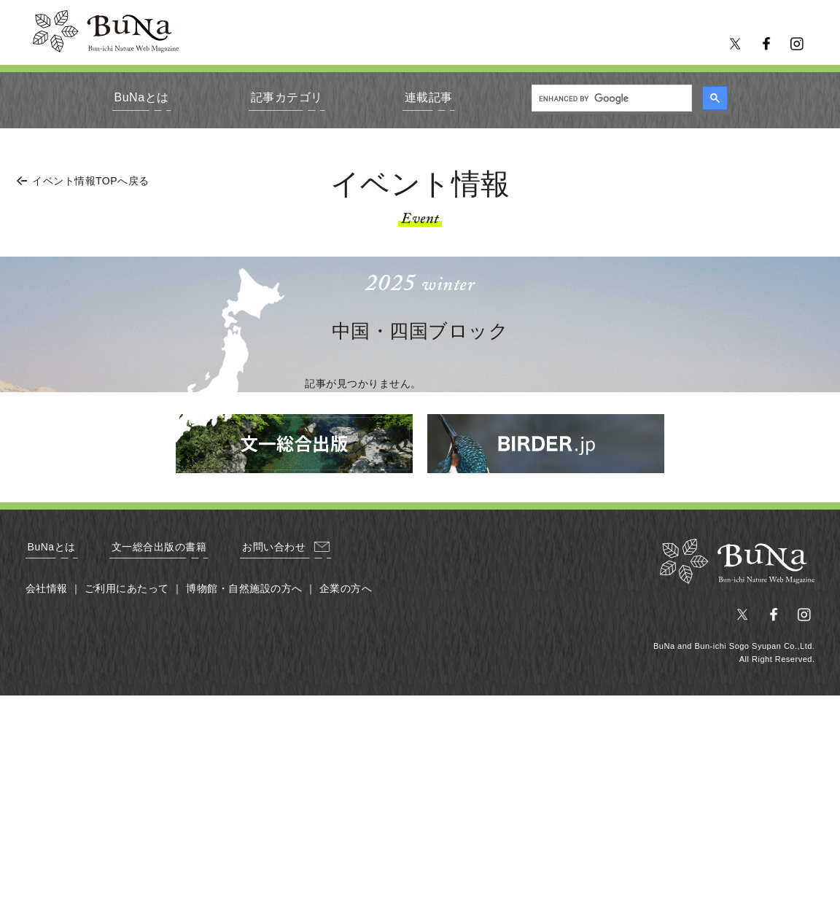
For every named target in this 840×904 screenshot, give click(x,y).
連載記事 (429, 97)
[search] (610, 98)
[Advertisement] (420, 797)
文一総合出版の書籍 (159, 547)
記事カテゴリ (287, 97)
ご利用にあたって (127, 588)
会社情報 (47, 588)
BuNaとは (141, 97)
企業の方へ (346, 588)
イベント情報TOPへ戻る (90, 181)
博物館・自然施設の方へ (244, 588)
